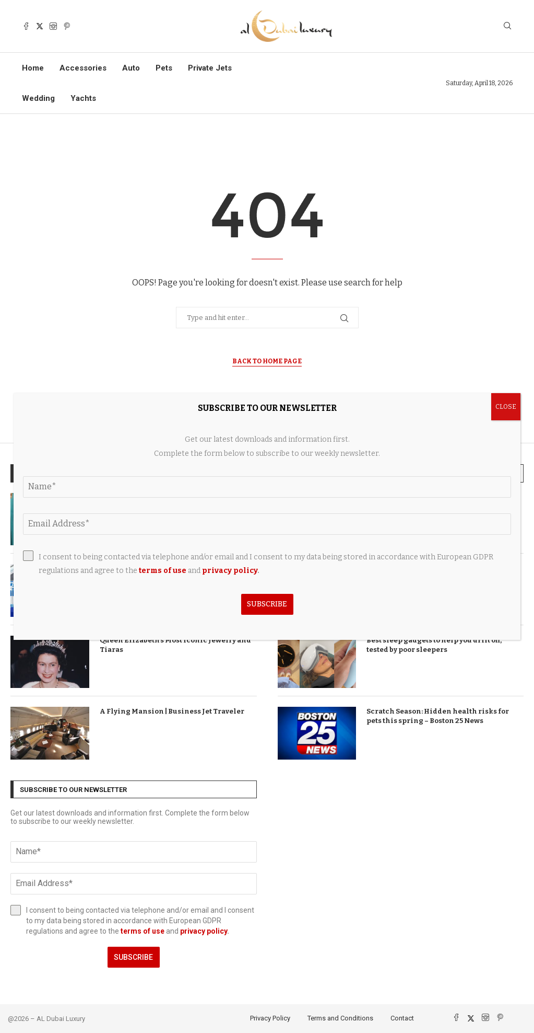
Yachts (83, 98)
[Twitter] (39, 26)
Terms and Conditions (340, 1018)
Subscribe (133, 957)
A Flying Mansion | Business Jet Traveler (172, 711)
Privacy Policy (270, 1018)
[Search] (507, 26)
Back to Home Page (267, 361)
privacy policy (203, 931)
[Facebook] (26, 26)
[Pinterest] (67, 26)
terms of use (142, 931)
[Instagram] (53, 26)
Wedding (38, 98)
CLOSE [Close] (505, 406)
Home (33, 68)
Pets (164, 68)
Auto (131, 68)
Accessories (83, 68)
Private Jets (210, 68)
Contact (402, 1018)
